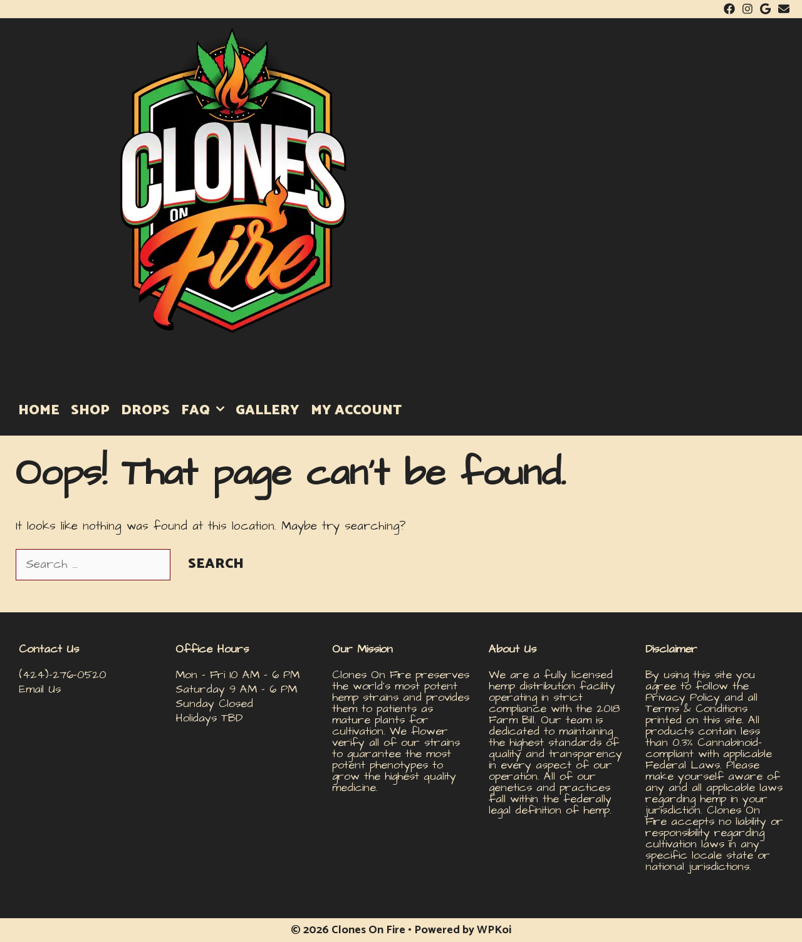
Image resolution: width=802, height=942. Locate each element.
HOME (39, 410)
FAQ (205, 410)
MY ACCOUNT (356, 410)
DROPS (145, 410)
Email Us (40, 689)
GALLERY (267, 410)
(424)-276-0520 (63, 675)
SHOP (90, 410)
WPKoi (494, 930)
